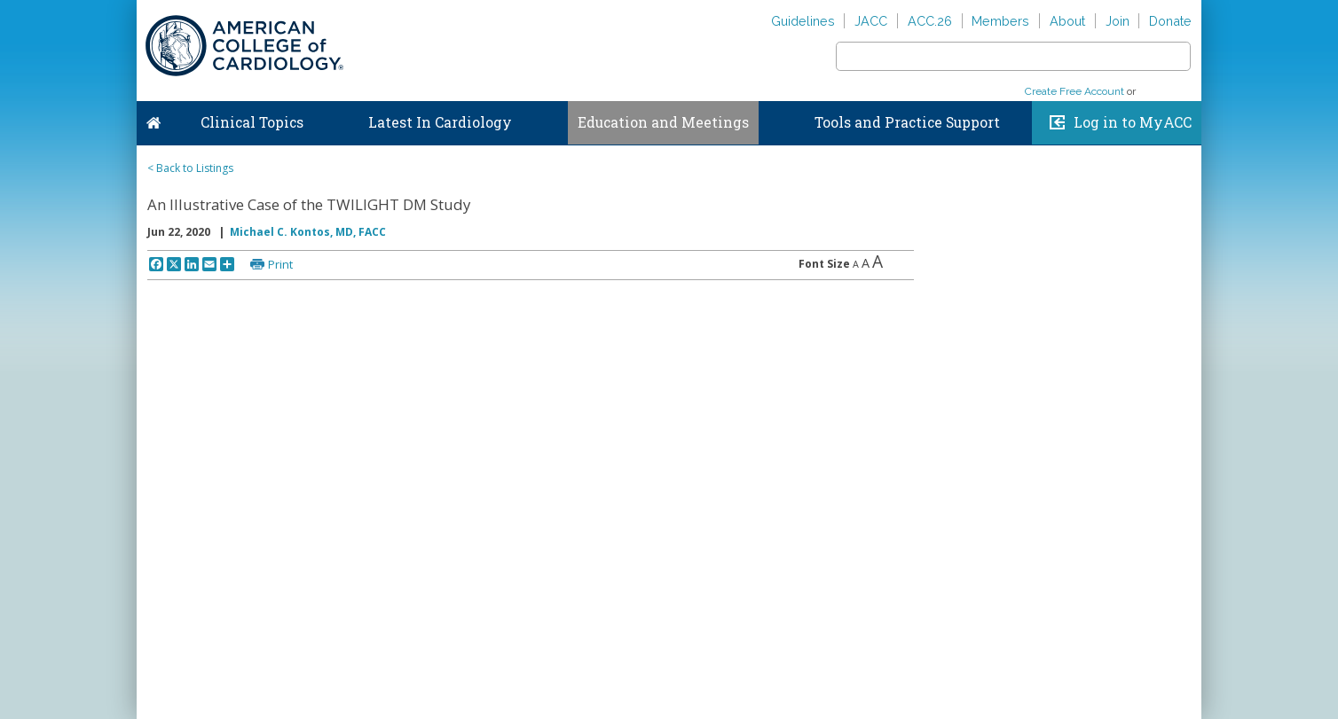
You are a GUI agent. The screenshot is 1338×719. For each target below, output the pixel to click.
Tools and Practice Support (907, 122)
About (1067, 20)
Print (280, 264)
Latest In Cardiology (440, 122)
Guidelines (803, 20)
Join (1117, 20)
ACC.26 (930, 20)
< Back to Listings (190, 168)
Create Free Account (1074, 91)
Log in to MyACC (1133, 122)
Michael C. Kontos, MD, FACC (308, 231)
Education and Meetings (663, 122)
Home (153, 118)
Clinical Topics (252, 122)
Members (1000, 20)
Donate (1170, 20)
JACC (870, 20)
